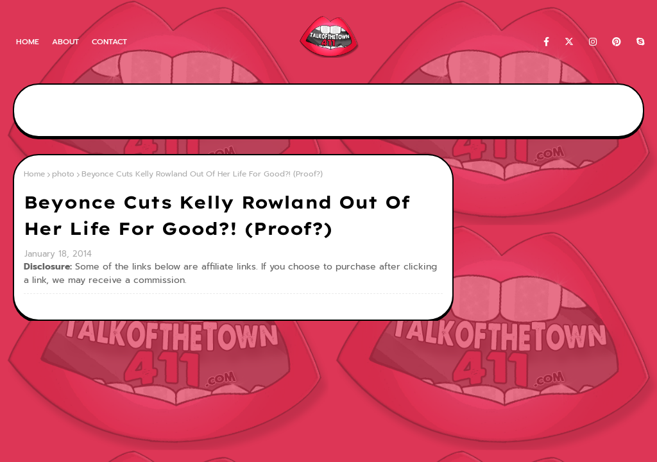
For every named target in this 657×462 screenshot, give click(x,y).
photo (63, 174)
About (65, 41)
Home (27, 41)
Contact (109, 41)
